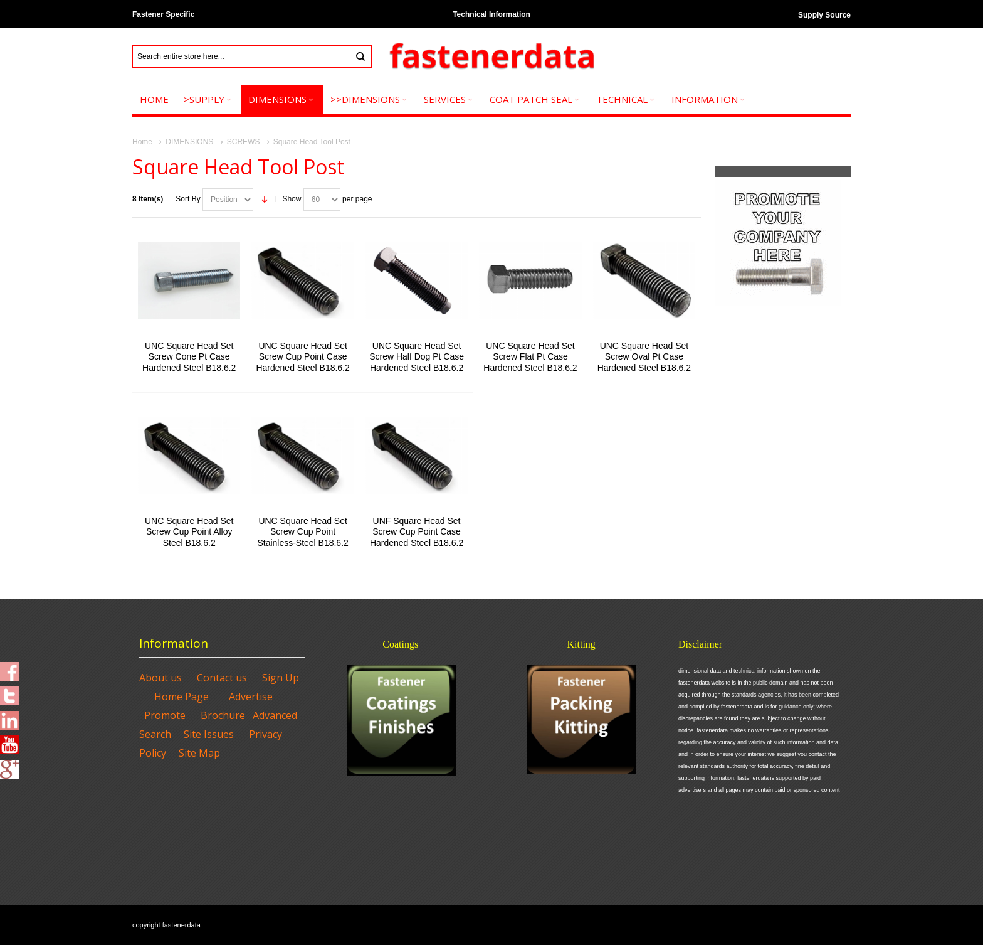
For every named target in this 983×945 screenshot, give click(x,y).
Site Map (199, 753)
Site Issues (209, 734)
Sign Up (280, 678)
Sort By (188, 199)
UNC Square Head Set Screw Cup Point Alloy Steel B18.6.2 (189, 531)
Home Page (181, 696)
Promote (165, 715)
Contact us (222, 678)
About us (160, 678)
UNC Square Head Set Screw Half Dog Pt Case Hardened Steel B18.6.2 (416, 356)
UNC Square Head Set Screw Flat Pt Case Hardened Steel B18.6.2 (530, 356)
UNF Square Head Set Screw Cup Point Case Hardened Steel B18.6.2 (416, 531)
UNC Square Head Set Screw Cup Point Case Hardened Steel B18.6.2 (302, 356)
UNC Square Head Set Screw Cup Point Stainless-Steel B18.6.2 (302, 531)
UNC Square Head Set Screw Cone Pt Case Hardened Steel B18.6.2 (189, 356)
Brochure (223, 715)
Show (291, 199)
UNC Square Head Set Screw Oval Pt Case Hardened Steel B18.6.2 (644, 356)
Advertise (251, 696)
